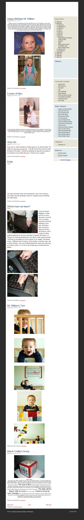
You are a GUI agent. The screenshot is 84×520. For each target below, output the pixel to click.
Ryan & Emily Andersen (64, 134)
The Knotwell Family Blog (29, 8)
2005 (58, 57)
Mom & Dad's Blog (63, 114)
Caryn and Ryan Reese (64, 120)
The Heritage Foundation (64, 97)
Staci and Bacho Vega (64, 136)
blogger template (70, 6)
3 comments (22, 300)
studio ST (62, 8)
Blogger (69, 160)
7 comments (22, 136)
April (59, 34)
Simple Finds (61, 84)
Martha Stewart (62, 93)
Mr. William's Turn (16, 305)
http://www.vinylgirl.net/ (20, 149)
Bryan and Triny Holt (63, 110)
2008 (58, 52)
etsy (59, 89)
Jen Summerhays (62, 118)
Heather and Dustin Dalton (65, 109)
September (61, 26)
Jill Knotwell (63, 153)
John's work (61, 100)
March (59, 36)
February (60, 49)
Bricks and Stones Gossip (64, 95)
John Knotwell (63, 155)
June (59, 31)
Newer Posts (10, 504)
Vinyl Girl (11, 142)
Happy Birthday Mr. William (21, 18)
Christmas (60, 144)
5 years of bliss (14, 93)
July (59, 29)
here (11, 484)
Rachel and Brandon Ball (64, 130)
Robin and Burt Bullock (64, 132)
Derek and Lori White (63, 116)
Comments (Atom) (18, 506)
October (60, 25)
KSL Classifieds (62, 91)
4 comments (22, 201)
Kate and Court (62, 125)
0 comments (22, 156)
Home (29, 504)
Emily (10, 161)
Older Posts (48, 504)
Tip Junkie (60, 88)
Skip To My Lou (62, 86)
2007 (58, 54)
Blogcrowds (30, 511)
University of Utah (62, 98)
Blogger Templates (21, 511)
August (60, 28)
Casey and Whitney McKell (65, 121)
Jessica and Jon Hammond (65, 123)
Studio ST (14, 511)
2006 (58, 55)
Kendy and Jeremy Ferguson (65, 127)
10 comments (23, 88)
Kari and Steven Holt (63, 112)
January (60, 50)
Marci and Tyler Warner (64, 129)
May (59, 33)
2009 (58, 23)
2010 (58, 21)
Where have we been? (18, 206)
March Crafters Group (18, 451)
